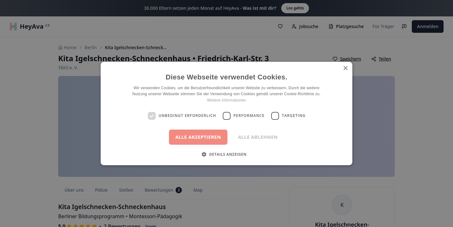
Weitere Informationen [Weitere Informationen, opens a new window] (226, 100)
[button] (226, 154)
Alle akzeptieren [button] (198, 137)
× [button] (345, 68)
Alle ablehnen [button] (258, 137)
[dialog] (226, 113)
